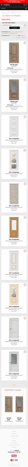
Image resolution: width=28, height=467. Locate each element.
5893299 (14, 450)
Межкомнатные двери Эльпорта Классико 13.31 (19, 421)
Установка (14, 433)
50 (13, 35)
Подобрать (14, 27)
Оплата (14, 431)
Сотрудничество (14, 436)
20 (11, 35)
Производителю (13, 33)
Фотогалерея (14, 442)
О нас (14, 438)
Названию (5, 33)
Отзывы (14, 440)
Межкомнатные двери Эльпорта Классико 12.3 (9, 421)
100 (16, 35)
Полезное (14, 447)
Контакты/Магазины (14, 445)
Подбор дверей (6, 19)
